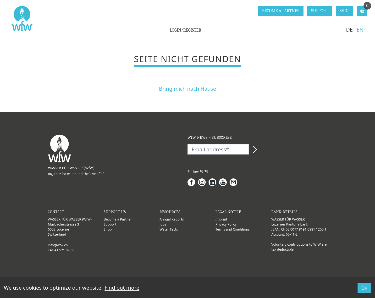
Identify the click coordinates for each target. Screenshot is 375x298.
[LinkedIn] (214, 182)
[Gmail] (235, 182)
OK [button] (364, 288)
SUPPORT (319, 10)
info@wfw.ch (58, 245)
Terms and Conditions (232, 229)
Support (110, 224)
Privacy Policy (226, 224)
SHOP (344, 10)
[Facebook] (193, 182)
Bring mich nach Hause (187, 88)
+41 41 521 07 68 (61, 250)
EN (360, 29)
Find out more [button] (122, 287)
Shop (108, 229)
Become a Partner (118, 219)
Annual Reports (172, 219)
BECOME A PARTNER (281, 10)
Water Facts (169, 229)
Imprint (221, 219)
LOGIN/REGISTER (185, 30)
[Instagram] (203, 182)
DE (349, 29)
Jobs (163, 224)
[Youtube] (224, 182)
